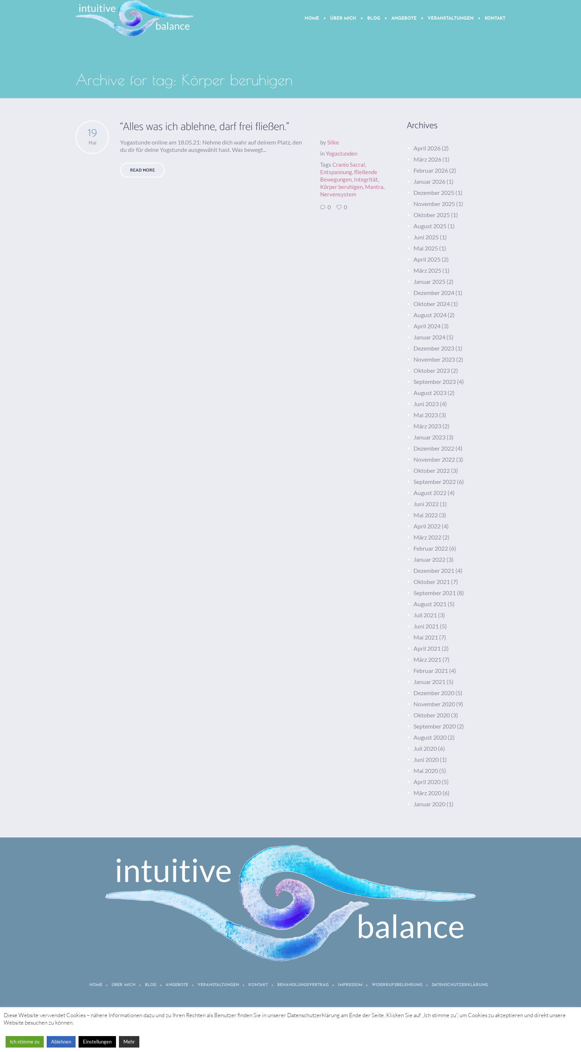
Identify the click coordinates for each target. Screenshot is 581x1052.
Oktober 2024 (432, 303)
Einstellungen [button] (97, 1042)
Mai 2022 (426, 514)
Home (95, 985)
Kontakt (258, 985)
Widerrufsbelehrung (397, 985)
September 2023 (435, 381)
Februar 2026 (431, 170)
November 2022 (434, 459)
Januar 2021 (429, 681)
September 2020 (435, 726)
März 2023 (427, 425)
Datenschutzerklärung (460, 985)
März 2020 (427, 792)
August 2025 (430, 225)
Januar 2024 (429, 337)
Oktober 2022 (432, 470)
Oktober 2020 (432, 715)
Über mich (124, 985)
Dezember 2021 (434, 570)
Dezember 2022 (434, 448)
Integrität (366, 179)
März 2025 (427, 270)
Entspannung (336, 172)
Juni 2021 (426, 626)
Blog (150, 985)
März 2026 (427, 159)
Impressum (350, 985)
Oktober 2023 (432, 370)
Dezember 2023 (434, 348)
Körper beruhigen (341, 186)
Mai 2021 (426, 637)
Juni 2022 (426, 503)
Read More (142, 170)
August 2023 (430, 392)
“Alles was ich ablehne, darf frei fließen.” (204, 127)
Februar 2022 (431, 548)
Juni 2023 (426, 403)
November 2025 (434, 203)
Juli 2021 (425, 614)
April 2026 (427, 148)
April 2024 (427, 325)
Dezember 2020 (434, 692)
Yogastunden (341, 153)
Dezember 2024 (434, 292)
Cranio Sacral (348, 164)
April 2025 (427, 259)
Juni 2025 (426, 236)
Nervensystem (338, 194)
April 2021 (427, 648)
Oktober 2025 (432, 214)
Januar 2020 (429, 803)
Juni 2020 (426, 759)
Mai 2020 (426, 770)
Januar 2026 (429, 181)
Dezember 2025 (434, 192)
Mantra (374, 186)
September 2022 (435, 481)
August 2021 (430, 603)
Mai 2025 (426, 248)
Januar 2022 (429, 559)
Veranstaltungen (218, 985)
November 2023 (434, 359)
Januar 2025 (429, 281)
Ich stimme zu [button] (24, 1042)
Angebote (177, 985)
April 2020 (427, 781)
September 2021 (435, 592)
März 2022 (427, 537)
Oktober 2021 (432, 581)
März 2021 (427, 659)
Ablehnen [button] (61, 1042)
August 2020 (430, 737)
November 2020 (434, 703)
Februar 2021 (431, 670)
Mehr (129, 1042)
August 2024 (430, 314)
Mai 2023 (426, 414)
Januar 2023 (429, 437)
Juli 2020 (425, 748)
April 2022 (427, 526)
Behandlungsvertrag (303, 985)
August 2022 (430, 492)
